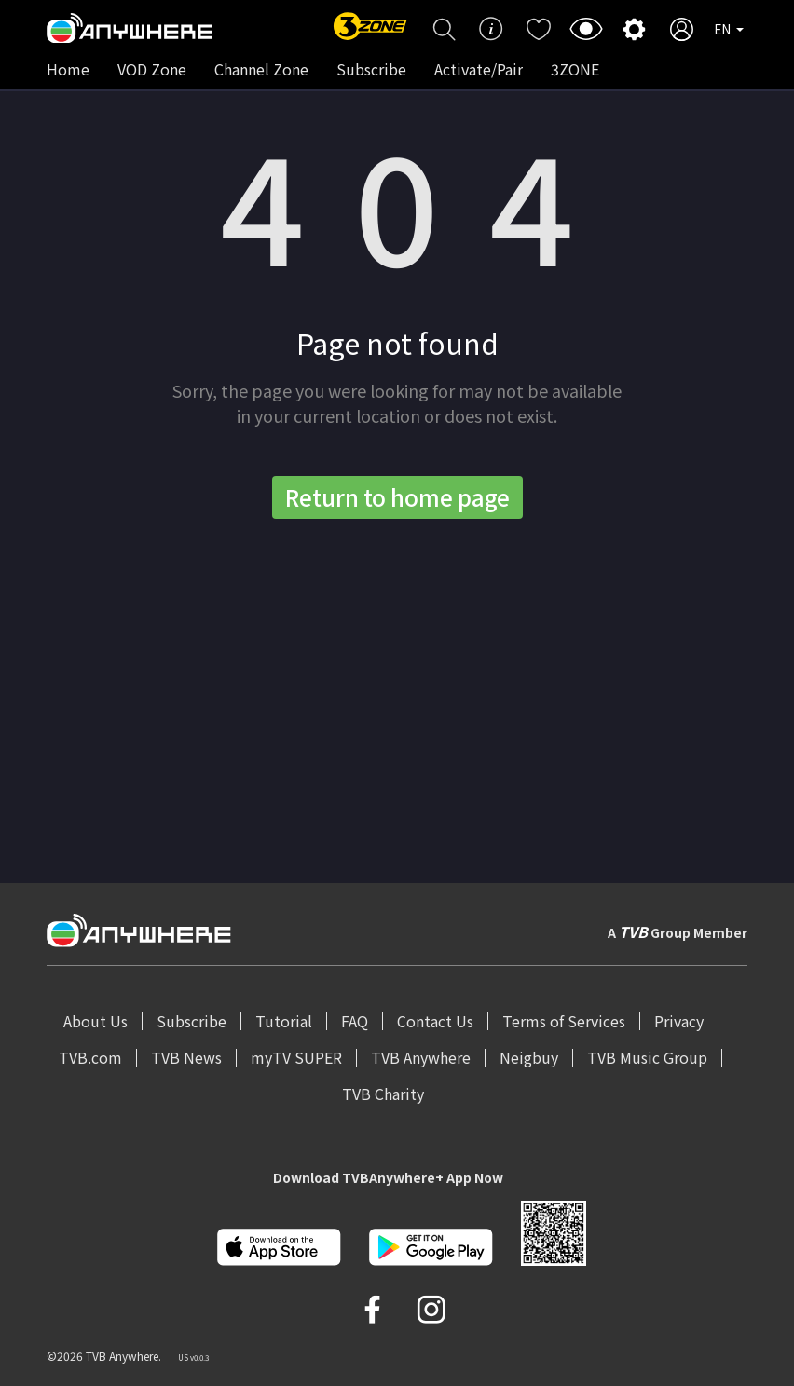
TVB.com (90, 1057)
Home (68, 69)
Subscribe (371, 69)
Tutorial (283, 1021)
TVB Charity (383, 1093)
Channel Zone (261, 69)
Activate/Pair (478, 69)
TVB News (186, 1057)
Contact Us (435, 1021)
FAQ (354, 1021)
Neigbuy (529, 1057)
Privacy (679, 1021)
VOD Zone (151, 69)
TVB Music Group (647, 1057)
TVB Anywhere (421, 1057)
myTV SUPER (296, 1057)
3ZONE (575, 69)
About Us (95, 1021)
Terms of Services (563, 1021)
